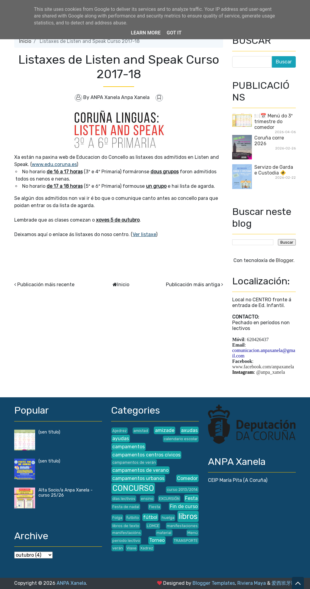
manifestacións (126, 532)
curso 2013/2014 (182, 489)
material (164, 532)
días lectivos (123, 498)
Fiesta (154, 506)
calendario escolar (181, 439)
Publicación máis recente (45, 284)
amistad (141, 430)
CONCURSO (133, 488)
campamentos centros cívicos (146, 455)
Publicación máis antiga (193, 284)
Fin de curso (184, 506)
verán (117, 548)
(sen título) (49, 432)
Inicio (25, 41)
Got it (174, 33)
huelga (168, 517)
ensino (147, 498)
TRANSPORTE (186, 540)
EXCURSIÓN (169, 498)
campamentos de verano (140, 470)
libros (188, 516)
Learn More (145, 33)
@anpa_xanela (270, 372)
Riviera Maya (251, 583)
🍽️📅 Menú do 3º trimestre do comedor (273, 121)
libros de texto (125, 525)
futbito (132, 517)
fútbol (150, 517)
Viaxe (132, 548)
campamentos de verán (134, 462)
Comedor (187, 478)
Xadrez (146, 548)
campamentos (128, 447)
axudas (189, 430)
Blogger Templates (214, 583)
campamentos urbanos (138, 478)
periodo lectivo (126, 540)
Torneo (157, 540)
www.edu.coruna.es (54, 164)
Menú (192, 532)
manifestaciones (182, 525)
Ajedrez (119, 430)
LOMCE (153, 525)
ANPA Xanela (71, 583)
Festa (191, 498)
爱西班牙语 (284, 583)
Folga (117, 517)
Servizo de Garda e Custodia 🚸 (273, 170)
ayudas (120, 438)
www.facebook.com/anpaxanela (263, 366)
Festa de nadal (125, 506)
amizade (164, 430)
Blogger (284, 260)
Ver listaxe (144, 234)
